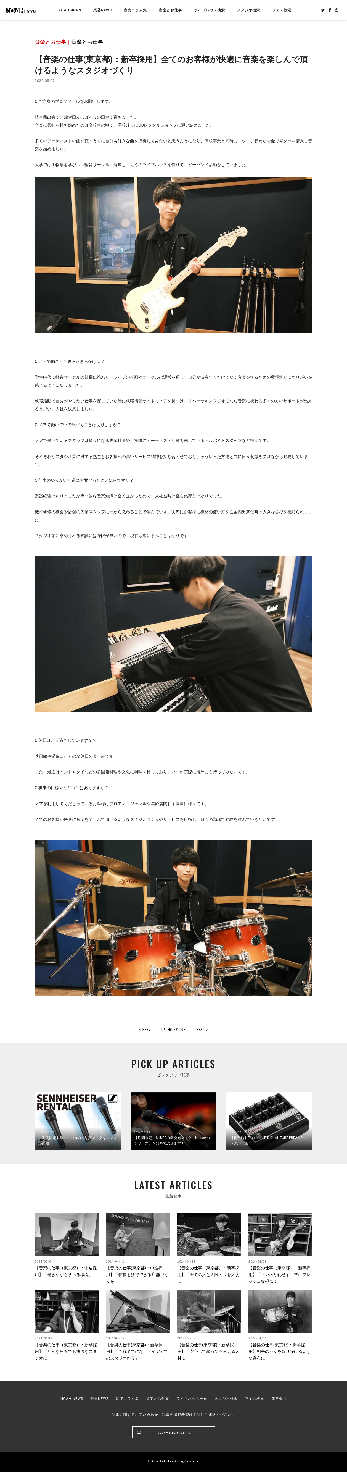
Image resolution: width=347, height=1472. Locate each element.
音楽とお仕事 (87, 42)
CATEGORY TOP (173, 1029)
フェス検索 (254, 1399)
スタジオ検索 (226, 1399)
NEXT (202, 1029)
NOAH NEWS (69, 10)
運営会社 (279, 1399)
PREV (145, 1029)
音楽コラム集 (135, 10)
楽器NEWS (102, 10)
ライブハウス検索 (191, 1399)
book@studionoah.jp (174, 1432)
